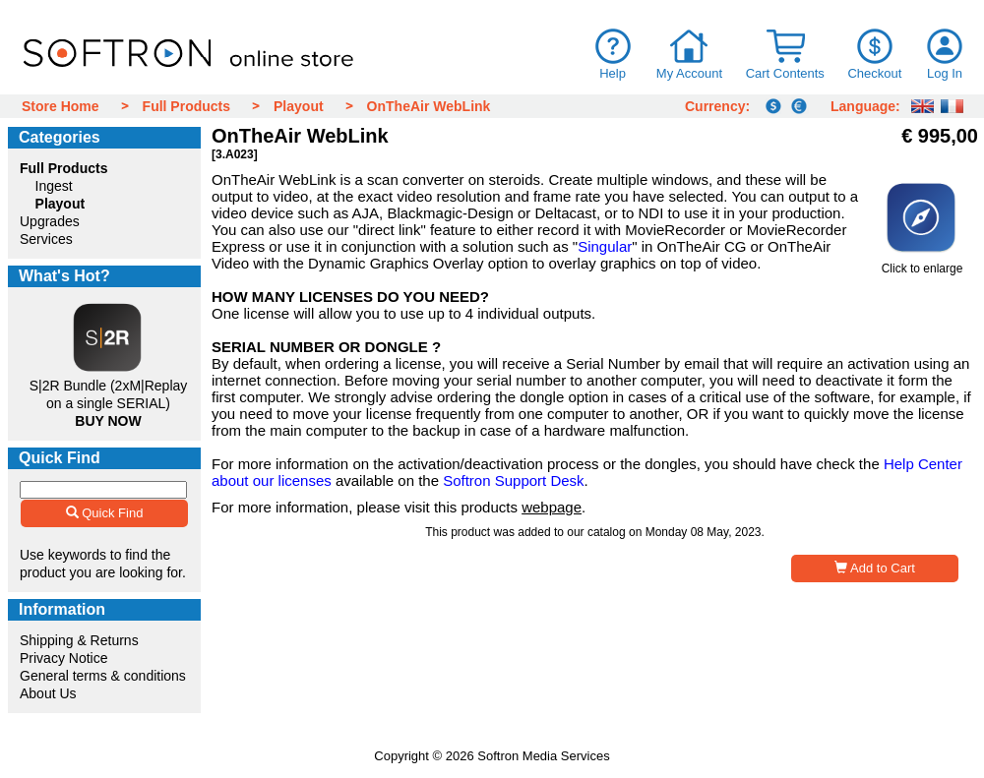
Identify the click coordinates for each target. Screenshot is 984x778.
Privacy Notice (63, 658)
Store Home (60, 106)
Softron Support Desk (513, 480)
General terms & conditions (103, 676)
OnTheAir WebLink (429, 106)
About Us (48, 693)
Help (612, 73)
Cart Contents (785, 73)
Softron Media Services (543, 755)
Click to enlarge (922, 263)
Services (46, 239)
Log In (944, 73)
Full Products (186, 106)
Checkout (874, 73)
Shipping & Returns (79, 640)
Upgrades (50, 221)
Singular (605, 246)
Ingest (54, 186)
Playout (299, 106)
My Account (689, 73)
